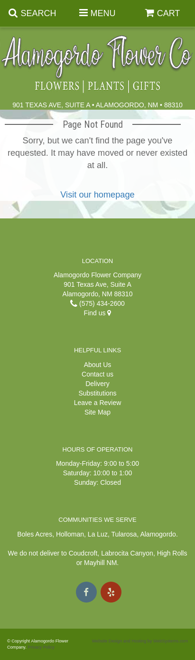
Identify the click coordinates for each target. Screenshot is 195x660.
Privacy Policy (41, 647)
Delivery (97, 383)
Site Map (97, 412)
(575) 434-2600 (97, 303)
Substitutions (97, 393)
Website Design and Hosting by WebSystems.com (140, 641)
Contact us (97, 374)
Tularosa (124, 534)
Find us (97, 313)
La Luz (98, 534)
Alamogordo (158, 534)
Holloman (70, 534)
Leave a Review (97, 402)
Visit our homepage (97, 194)
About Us (97, 364)
